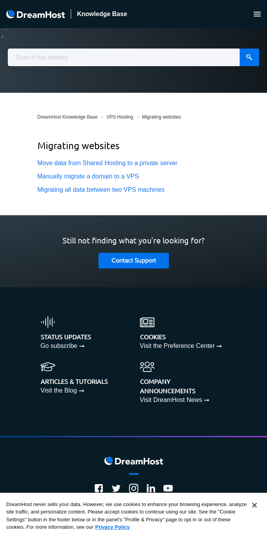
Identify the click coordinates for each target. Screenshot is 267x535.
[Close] (254, 505)
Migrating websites (161, 117)
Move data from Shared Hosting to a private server (107, 163)
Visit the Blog (59, 390)
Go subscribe (59, 345)
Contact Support (133, 261)
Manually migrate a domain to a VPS (88, 176)
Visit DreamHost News (171, 399)
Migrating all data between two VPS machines (101, 189)
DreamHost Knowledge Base (68, 117)
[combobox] (133, 57)
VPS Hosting (119, 117)
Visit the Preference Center (177, 345)
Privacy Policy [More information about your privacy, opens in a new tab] (112, 527)
